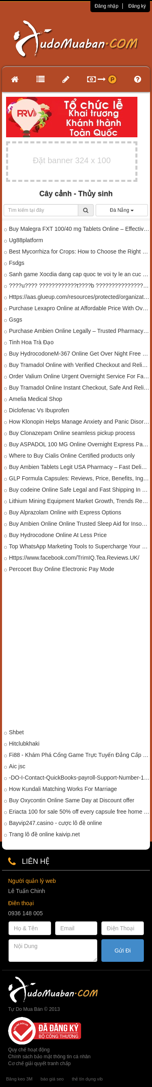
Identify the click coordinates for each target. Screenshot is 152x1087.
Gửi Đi (123, 950)
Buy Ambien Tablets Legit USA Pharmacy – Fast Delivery (79, 467)
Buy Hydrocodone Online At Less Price (58, 535)
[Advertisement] (76, 652)
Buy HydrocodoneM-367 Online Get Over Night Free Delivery (79, 353)
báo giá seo (52, 1078)
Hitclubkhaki (24, 743)
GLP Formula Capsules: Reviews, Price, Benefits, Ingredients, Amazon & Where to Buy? (79, 478)
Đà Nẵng (122, 210)
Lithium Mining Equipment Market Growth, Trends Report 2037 (79, 501)
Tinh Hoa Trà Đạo (31, 342)
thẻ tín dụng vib (87, 1078)
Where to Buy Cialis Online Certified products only (72, 455)
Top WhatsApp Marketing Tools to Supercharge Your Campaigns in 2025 (79, 546)
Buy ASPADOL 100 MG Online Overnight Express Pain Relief (79, 444)
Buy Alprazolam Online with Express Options (65, 512)
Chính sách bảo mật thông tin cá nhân (49, 1056)
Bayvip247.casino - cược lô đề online (55, 823)
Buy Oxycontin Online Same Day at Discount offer (71, 800)
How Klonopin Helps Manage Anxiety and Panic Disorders (79, 421)
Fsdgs (16, 263)
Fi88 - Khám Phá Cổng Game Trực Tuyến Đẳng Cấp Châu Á (79, 755)
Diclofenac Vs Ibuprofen (39, 410)
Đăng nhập (106, 6)
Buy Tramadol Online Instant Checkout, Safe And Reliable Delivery (79, 387)
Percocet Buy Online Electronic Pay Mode (61, 569)
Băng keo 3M (19, 1078)
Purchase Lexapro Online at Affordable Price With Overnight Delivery (79, 308)
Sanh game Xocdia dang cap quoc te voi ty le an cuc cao (79, 274)
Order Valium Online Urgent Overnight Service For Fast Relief (79, 376)
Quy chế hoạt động (28, 1050)
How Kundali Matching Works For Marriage (63, 789)
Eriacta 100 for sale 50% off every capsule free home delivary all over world (79, 811)
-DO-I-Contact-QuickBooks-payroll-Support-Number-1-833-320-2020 (79, 777)
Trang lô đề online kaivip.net (44, 834)
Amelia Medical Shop (35, 399)
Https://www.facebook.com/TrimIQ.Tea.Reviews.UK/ (74, 557)
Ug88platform (26, 240)
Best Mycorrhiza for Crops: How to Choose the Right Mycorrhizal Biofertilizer (79, 251)
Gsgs (15, 319)
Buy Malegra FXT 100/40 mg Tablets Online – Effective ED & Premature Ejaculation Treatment (79, 229)
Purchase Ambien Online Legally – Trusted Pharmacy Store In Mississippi (79, 331)
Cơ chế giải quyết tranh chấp (39, 1063)
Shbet (16, 732)
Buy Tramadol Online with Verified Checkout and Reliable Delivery (79, 365)
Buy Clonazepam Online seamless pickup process (72, 433)
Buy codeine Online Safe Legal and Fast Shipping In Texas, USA (79, 489)
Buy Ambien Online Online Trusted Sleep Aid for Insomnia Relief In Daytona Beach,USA (79, 523)
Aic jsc (17, 766)
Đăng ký (137, 6)
